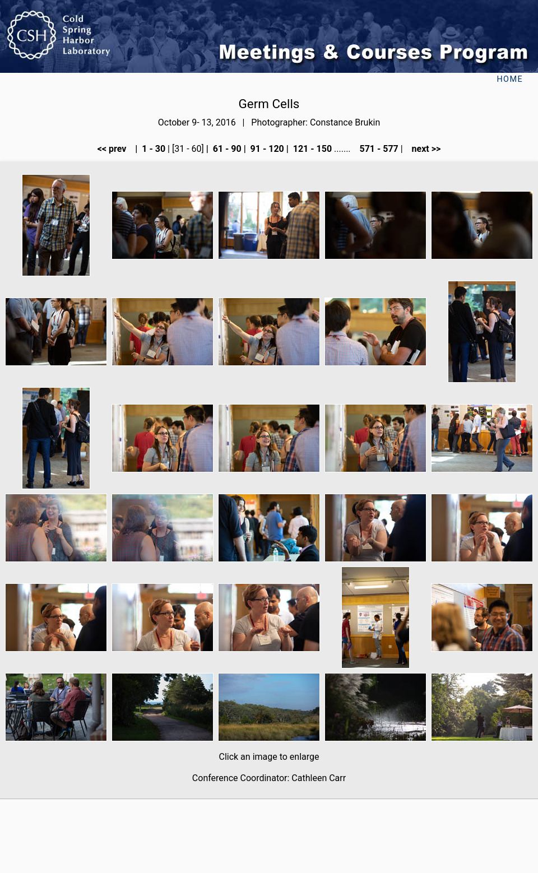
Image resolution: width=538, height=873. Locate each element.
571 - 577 (377, 148)
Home (510, 79)
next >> (423, 148)
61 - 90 (226, 148)
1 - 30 (152, 148)
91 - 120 (266, 148)
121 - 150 (311, 148)
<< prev (115, 148)
